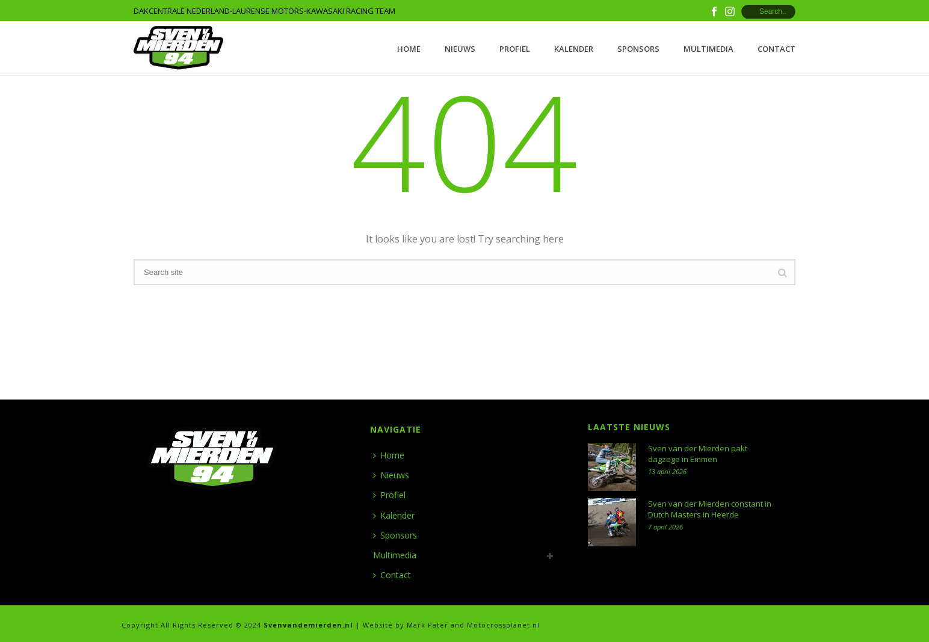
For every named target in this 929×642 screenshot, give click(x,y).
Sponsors (638, 48)
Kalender (573, 48)
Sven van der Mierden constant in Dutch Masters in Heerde (709, 509)
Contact (776, 48)
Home (409, 48)
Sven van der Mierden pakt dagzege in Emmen (697, 454)
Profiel (514, 48)
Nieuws (460, 48)
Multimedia (708, 48)
